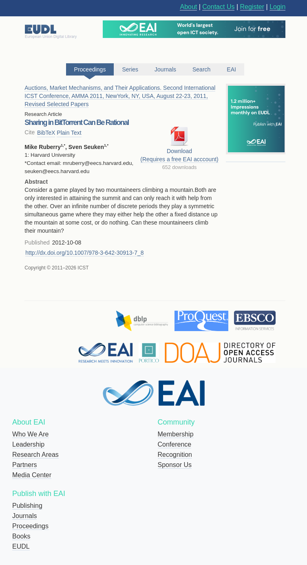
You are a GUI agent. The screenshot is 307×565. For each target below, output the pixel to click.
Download (179, 151)
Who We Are (30, 434)
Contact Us (218, 6)
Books (21, 536)
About (188, 6)
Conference (175, 444)
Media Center (31, 475)
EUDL (21, 546)
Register (252, 6)
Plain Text (69, 132)
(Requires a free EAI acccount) (179, 159)
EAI (231, 69)
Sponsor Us (175, 464)
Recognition (175, 454)
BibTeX (46, 132)
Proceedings (30, 526)
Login (277, 6)
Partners (24, 464)
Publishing (27, 505)
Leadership (28, 444)
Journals (24, 515)
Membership (176, 434)
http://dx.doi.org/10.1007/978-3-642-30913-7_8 (84, 252)
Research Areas (35, 454)
